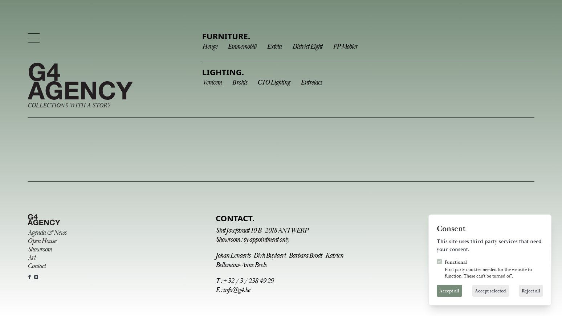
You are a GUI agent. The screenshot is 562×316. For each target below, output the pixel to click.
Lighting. (223, 71)
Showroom (40, 249)
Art (31, 257)
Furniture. (226, 35)
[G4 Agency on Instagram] (36, 277)
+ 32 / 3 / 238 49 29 (248, 281)
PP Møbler (345, 46)
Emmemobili (242, 46)
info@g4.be (236, 290)
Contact (36, 266)
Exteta (274, 46)
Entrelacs (311, 82)
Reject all (531, 291)
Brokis (239, 82)
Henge (209, 46)
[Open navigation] (34, 38)
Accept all (449, 291)
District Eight (307, 46)
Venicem (211, 82)
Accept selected (490, 291)
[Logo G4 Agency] (80, 86)
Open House (42, 241)
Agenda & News (47, 232)
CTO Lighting (273, 82)
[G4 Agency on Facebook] (30, 277)
